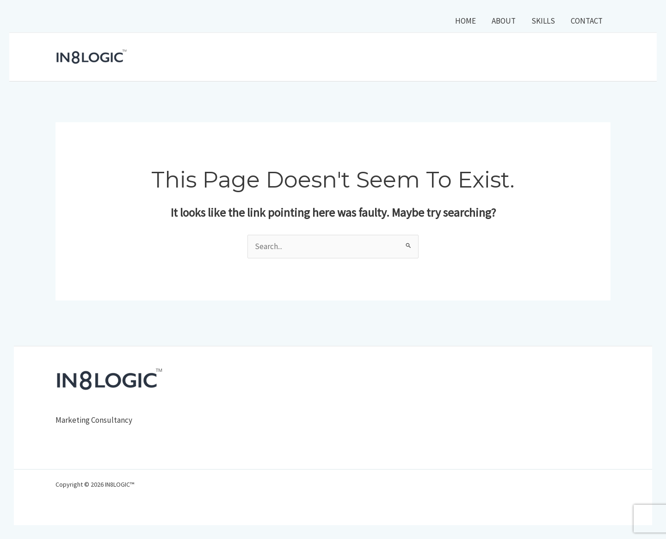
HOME (465, 21)
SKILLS (543, 21)
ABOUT (504, 21)
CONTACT (587, 21)
